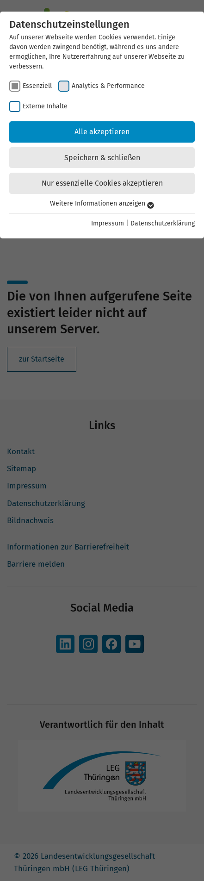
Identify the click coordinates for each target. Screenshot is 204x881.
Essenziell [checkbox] (37, 86)
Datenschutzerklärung (162, 223)
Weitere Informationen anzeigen (102, 203)
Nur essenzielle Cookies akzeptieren (102, 183)
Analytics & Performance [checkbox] (108, 86)
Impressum (107, 223)
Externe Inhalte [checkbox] (45, 106)
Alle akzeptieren (102, 131)
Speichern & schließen (102, 157)
